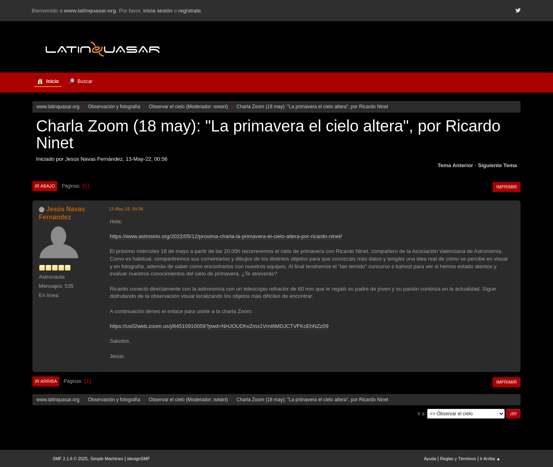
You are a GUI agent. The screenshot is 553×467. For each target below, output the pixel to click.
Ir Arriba (46, 381)
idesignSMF (138, 458)
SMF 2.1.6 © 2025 (70, 458)
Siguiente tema (497, 165)
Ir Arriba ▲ (490, 458)
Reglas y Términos (458, 458)
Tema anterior (455, 165)
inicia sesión (158, 11)
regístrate (189, 11)
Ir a (421, 413)
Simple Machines (106, 458)
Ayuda (430, 458)
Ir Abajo (45, 186)
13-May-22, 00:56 (126, 208)
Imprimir (506, 186)
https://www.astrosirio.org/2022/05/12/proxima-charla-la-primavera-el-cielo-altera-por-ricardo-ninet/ (226, 236)
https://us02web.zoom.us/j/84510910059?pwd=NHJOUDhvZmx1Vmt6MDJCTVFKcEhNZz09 (219, 326)
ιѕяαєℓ (219, 106)
